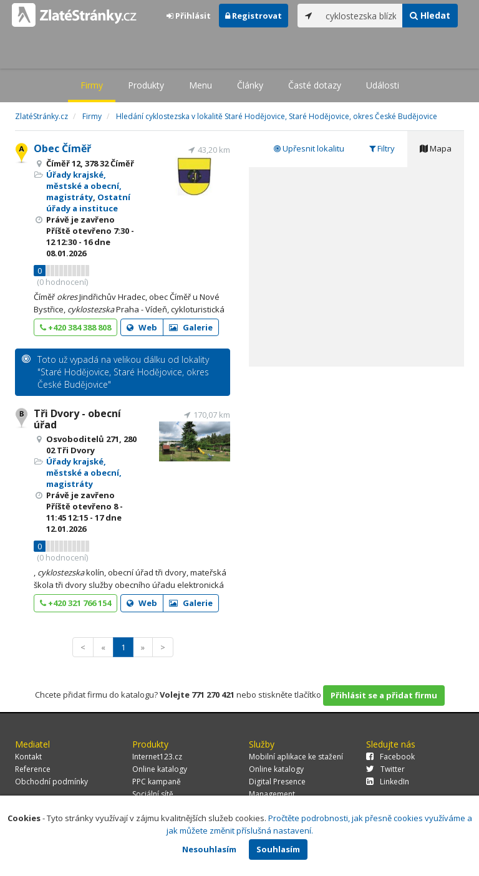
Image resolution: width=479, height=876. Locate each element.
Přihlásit (189, 15)
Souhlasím (278, 849)
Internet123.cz (157, 756)
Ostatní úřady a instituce (88, 202)
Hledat (430, 15)
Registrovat (253, 15)
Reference (33, 769)
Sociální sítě (152, 794)
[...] (361, 15)
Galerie (191, 327)
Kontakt (28, 756)
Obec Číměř (62, 148)
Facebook (390, 756)
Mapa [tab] (436, 148)
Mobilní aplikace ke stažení (296, 756)
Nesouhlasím (209, 849)
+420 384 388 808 (75, 327)
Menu (200, 85)
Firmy (91, 85)
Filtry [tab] (382, 148)
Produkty (146, 85)
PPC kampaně (156, 781)
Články (250, 85)
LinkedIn (387, 781)
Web (142, 327)
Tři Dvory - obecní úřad (77, 419)
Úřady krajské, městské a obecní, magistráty (84, 186)
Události (382, 85)
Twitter (385, 769)
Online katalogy (159, 769)
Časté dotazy (314, 85)
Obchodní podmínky (51, 781)
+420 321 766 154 (75, 603)
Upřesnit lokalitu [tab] (309, 148)
